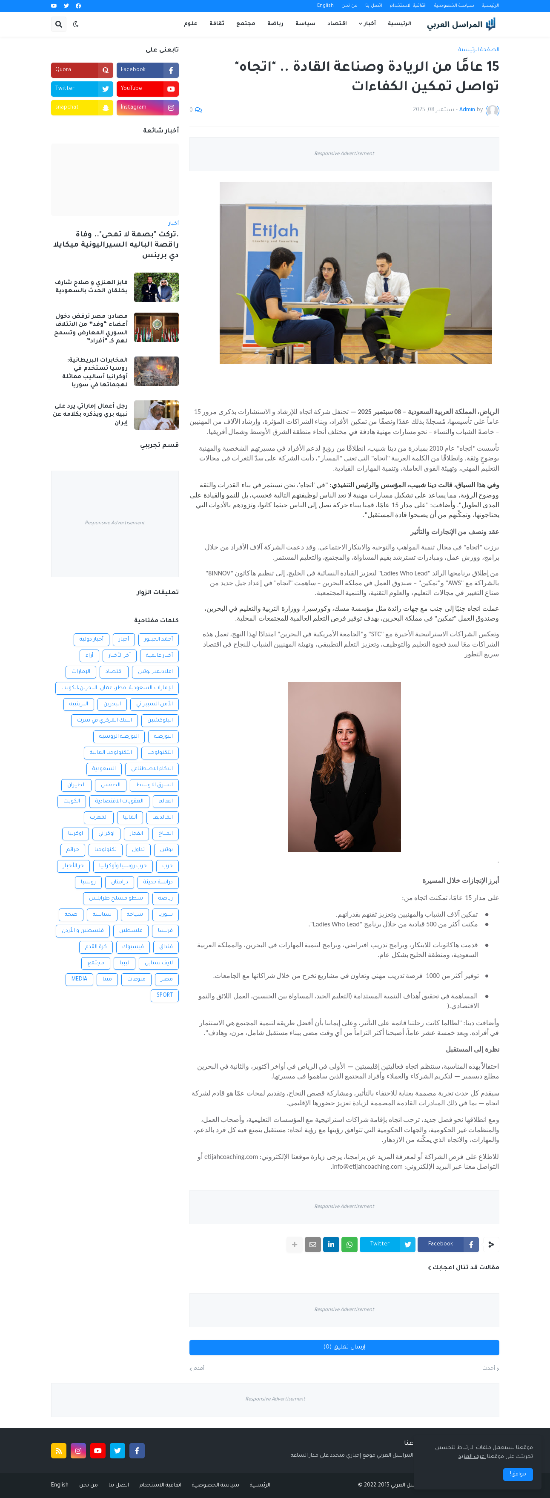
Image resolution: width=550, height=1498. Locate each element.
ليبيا (124, 963)
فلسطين (131, 931)
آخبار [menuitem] (370, 24)
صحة (71, 915)
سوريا (165, 915)
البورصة (163, 737)
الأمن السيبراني (154, 704)
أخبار (124, 640)
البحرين (112, 704)
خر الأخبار (73, 866)
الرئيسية (490, 6)
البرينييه (78, 704)
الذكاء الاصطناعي (152, 769)
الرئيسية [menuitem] (400, 24)
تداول (138, 850)
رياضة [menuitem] (275, 24)
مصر (167, 980)
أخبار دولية (91, 640)
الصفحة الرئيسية (478, 50)
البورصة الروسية (119, 737)
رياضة (165, 899)
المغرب (99, 818)
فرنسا (165, 931)
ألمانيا (130, 818)
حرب (167, 866)
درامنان (119, 883)
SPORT (165, 996)
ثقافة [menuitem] (216, 24)
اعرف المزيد (472, 1457)
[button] (75, 24)
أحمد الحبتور (158, 640)
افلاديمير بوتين (155, 672)
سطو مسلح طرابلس (116, 899)
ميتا (107, 980)
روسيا (88, 883)
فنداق (166, 947)
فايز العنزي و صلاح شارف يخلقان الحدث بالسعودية (91, 287)
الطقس (110, 785)
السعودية (104, 769)
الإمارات (81, 672)
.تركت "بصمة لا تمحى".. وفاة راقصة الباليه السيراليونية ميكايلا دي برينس (116, 245)
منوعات (136, 980)
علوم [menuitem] (191, 24)
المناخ (165, 834)
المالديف (162, 818)
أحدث (488, 1369)
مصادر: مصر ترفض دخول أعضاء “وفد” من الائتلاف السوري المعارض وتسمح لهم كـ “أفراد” (91, 329)
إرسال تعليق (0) (344, 1347)
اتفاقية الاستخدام (408, 6)
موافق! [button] (518, 1475)
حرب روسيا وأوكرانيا (123, 866)
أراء (89, 656)
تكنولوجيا (106, 850)
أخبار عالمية (159, 656)
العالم (166, 802)
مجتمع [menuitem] (245, 24)
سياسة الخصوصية (454, 6)
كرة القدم (96, 947)
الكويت (71, 802)
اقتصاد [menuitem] (337, 24)
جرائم (72, 850)
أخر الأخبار (120, 656)
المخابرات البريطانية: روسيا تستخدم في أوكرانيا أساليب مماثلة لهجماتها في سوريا (95, 373)
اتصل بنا (373, 6)
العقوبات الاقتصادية (119, 802)
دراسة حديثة (158, 883)
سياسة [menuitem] (305, 24)
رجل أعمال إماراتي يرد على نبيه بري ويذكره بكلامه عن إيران (90, 414)
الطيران (76, 785)
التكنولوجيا (160, 753)
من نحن (349, 6)
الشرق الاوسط (154, 785)
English (325, 6)
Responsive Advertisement (344, 154)
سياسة (102, 915)
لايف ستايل (159, 963)
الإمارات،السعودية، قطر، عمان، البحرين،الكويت (117, 688)
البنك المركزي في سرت (104, 721)
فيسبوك (133, 947)
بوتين (166, 850)
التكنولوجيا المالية (111, 753)
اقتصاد (114, 672)
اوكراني (106, 834)
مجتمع (95, 963)
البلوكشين (160, 721)
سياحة (135, 915)
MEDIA (79, 980)
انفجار (136, 834)
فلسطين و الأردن (83, 931)
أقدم (199, 1369)
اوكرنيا (75, 834)
